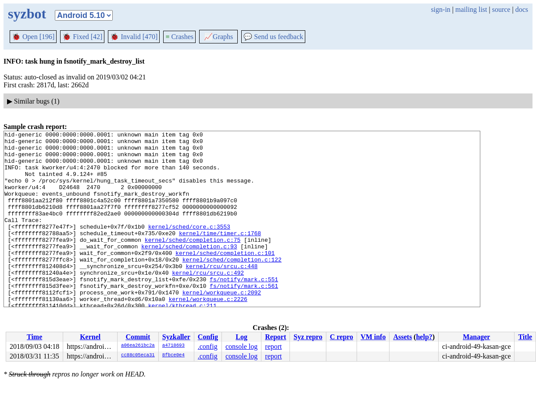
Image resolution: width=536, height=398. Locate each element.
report (273, 346)
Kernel (90, 337)
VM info (373, 337)
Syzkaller (176, 337)
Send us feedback (273, 36)
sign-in (440, 9)
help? (424, 337)
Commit (137, 337)
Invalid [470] (133, 36)
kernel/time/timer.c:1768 (220, 254)
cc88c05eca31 (138, 355)
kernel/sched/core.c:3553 (189, 246)
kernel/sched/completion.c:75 (192, 262)
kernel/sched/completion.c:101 (225, 278)
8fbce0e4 (173, 355)
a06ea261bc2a (138, 346)
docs (521, 9)
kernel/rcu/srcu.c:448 (221, 294)
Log (241, 337)
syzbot (27, 14)
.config (208, 346)
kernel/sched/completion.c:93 (189, 270)
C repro (341, 337)
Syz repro (307, 337)
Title (525, 337)
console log (241, 346)
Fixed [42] (82, 36)
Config (208, 337)
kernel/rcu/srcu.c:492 (208, 301)
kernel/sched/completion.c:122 (232, 286)
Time (34, 337)
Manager (476, 337)
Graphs (218, 36)
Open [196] (33, 36)
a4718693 (173, 346)
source (501, 9)
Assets (402, 337)
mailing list (471, 9)
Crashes (179, 36)
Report (275, 337)
